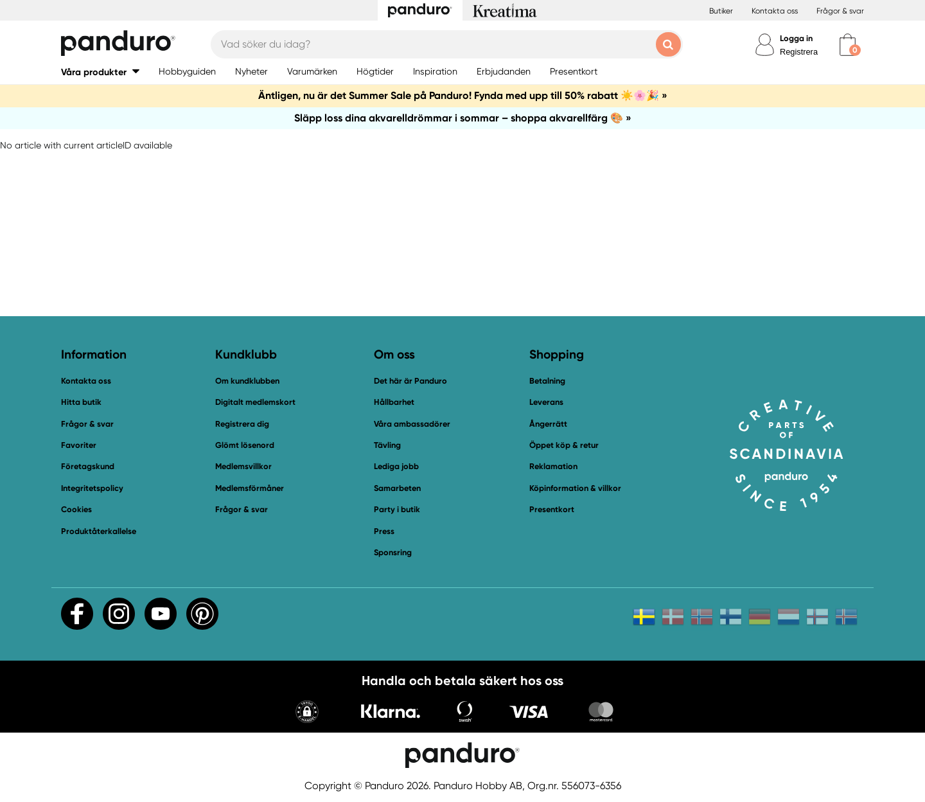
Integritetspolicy (92, 488)
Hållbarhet (394, 402)
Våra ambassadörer (412, 424)
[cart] (847, 44)
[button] (100, 71)
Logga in (796, 38)
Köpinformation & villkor (575, 488)
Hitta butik (81, 402)
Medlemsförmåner (249, 488)
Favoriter (78, 445)
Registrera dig (242, 424)
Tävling (387, 445)
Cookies (76, 509)
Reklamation (553, 466)
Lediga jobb (396, 466)
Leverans (546, 402)
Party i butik (397, 509)
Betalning (547, 381)
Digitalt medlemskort (255, 402)
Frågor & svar (840, 10)
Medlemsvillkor (243, 466)
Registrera (799, 52)
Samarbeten (397, 488)
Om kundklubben (247, 381)
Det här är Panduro (410, 381)
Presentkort (551, 509)
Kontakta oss (775, 10)
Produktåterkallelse (98, 531)
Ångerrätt (548, 424)
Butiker (721, 10)
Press (384, 531)
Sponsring (393, 552)
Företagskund (87, 466)
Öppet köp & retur (564, 445)
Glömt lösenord (244, 445)
